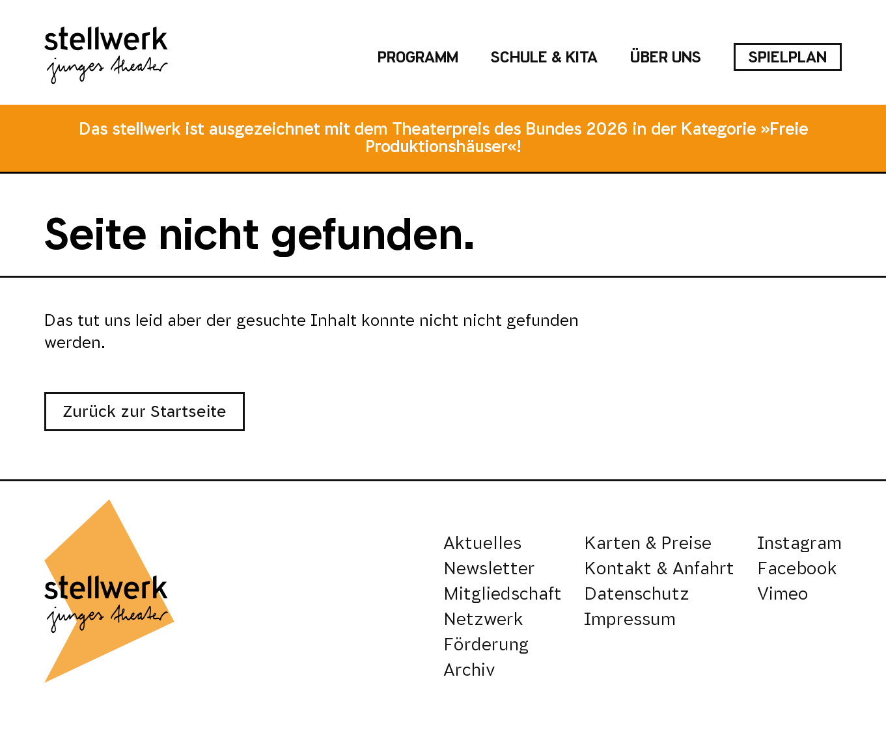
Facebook (797, 568)
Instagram (799, 542)
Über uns (665, 57)
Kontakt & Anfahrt (659, 568)
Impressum (630, 618)
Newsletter (489, 568)
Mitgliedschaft (502, 593)
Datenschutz (636, 593)
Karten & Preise (648, 542)
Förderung (486, 644)
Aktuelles (482, 542)
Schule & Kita (544, 57)
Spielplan (788, 57)
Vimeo (783, 593)
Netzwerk (483, 618)
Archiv (469, 669)
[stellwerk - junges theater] (106, 57)
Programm (418, 57)
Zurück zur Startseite (144, 411)
